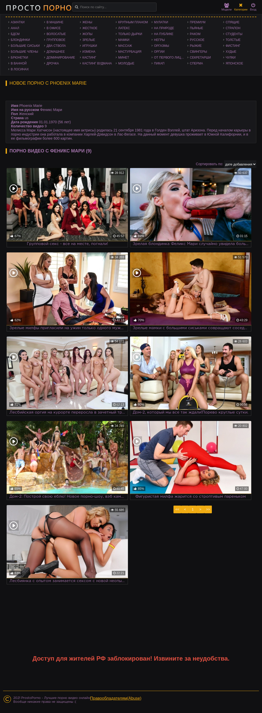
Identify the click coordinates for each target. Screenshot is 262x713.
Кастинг (89, 57)
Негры (159, 40)
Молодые (126, 63)
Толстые (233, 40)
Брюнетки (19, 57)
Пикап (159, 63)
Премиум (197, 22)
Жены (87, 22)
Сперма (196, 63)
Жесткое (89, 28)
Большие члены (24, 51)
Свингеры (198, 51)
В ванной (19, 63)
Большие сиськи (25, 46)
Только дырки (130, 34)
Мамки (123, 40)
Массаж (125, 46)
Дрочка (53, 63)
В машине (55, 22)
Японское (234, 63)
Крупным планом (133, 22)
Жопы (87, 34)
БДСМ (15, 34)
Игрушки (89, 46)
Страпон (233, 28)
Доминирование (61, 57)
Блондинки (20, 40)
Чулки (231, 57)
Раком (195, 34)
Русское (197, 40)
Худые (231, 51)
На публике (163, 34)
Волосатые (56, 34)
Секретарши (200, 57)
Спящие (232, 22)
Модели (227, 7)
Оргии (159, 51)
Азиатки (18, 22)
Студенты (234, 34)
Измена (88, 51)
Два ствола (56, 46)
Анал (15, 28)
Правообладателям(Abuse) (115, 698)
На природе (164, 28)
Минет (123, 57)
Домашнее (56, 51)
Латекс (124, 28)
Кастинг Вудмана (97, 63)
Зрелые (88, 40)
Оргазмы (161, 46)
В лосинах (20, 69)
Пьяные (196, 28)
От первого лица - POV (170, 57)
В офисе (54, 28)
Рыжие (196, 46)
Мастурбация (129, 51)
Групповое (56, 40)
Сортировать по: (209, 164)
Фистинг (233, 46)
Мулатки (161, 22)
